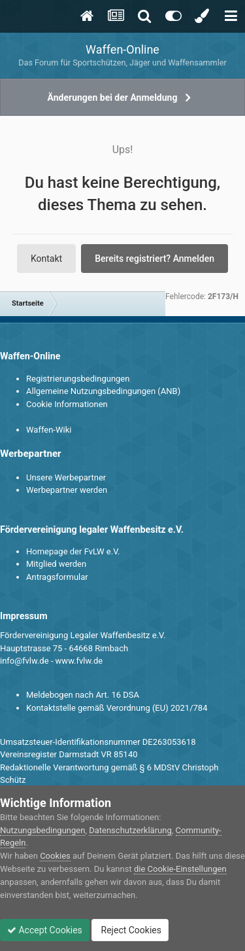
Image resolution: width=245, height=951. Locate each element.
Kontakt (46, 258)
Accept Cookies (44, 930)
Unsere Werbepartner (66, 477)
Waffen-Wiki (48, 430)
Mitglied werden (56, 564)
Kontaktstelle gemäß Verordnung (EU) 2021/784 (116, 708)
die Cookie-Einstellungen (180, 869)
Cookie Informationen (67, 404)
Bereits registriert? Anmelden (154, 258)
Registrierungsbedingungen (77, 379)
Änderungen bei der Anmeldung (113, 97)
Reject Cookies (130, 930)
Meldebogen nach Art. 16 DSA (82, 695)
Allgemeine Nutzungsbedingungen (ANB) (103, 391)
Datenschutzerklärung (130, 830)
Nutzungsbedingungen (42, 830)
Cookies (55, 856)
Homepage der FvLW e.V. (73, 551)
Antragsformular (57, 577)
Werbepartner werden (66, 490)
